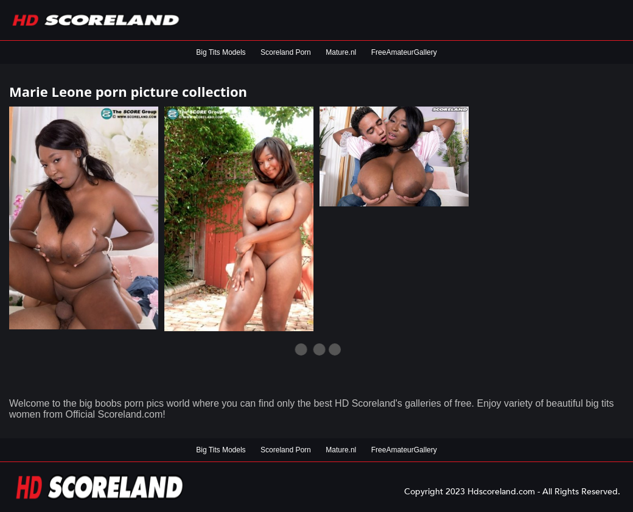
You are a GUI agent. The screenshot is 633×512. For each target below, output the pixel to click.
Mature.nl (341, 52)
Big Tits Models (220, 52)
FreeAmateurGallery (404, 52)
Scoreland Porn (286, 52)
